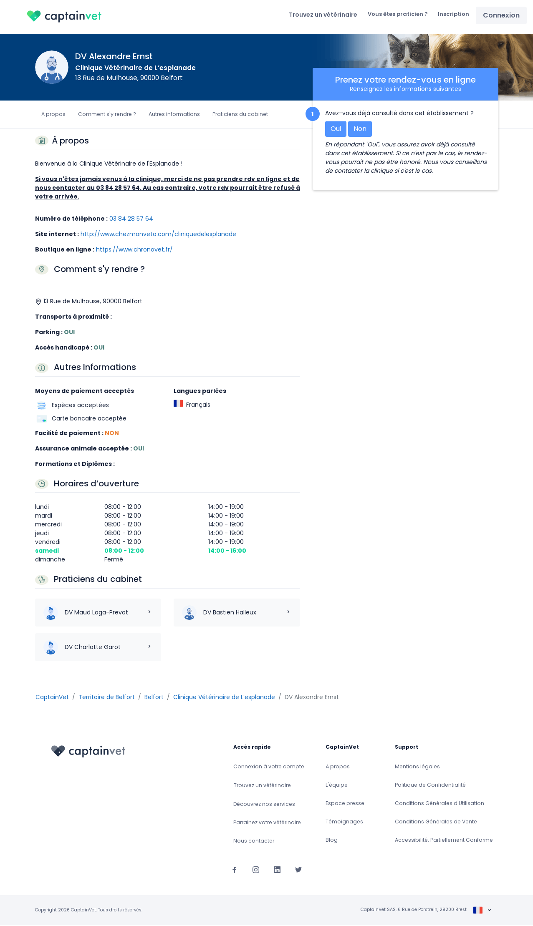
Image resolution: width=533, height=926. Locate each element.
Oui (336, 130)
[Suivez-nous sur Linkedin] (277, 870)
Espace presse (345, 804)
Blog (332, 841)
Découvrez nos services (264, 805)
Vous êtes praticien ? (392, 14)
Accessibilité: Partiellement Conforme (444, 841)
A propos (53, 115)
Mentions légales (417, 767)
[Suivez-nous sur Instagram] (256, 870)
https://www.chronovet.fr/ (134, 251)
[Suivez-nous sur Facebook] (234, 870)
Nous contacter (253, 841)
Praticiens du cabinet (240, 115)
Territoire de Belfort (106, 698)
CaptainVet (52, 698)
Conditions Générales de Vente (436, 822)
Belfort (154, 698)
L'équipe (337, 786)
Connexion (500, 15)
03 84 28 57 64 (131, 220)
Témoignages (344, 822)
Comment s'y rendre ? (107, 115)
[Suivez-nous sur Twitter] (298, 870)
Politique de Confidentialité (430, 786)
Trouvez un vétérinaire (315, 15)
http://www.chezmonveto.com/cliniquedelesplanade (158, 235)
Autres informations (174, 115)
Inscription (452, 14)
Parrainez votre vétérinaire (267, 823)
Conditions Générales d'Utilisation (439, 804)
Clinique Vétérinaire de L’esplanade (135, 69)
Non (360, 130)
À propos (338, 767)
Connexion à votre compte (268, 767)
